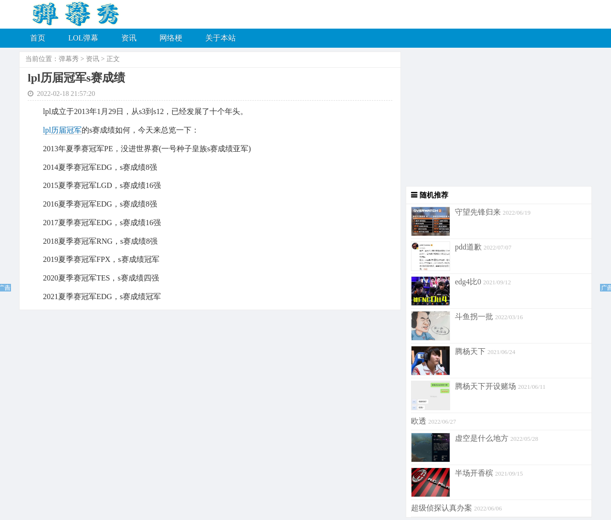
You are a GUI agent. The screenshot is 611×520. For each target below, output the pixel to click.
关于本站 (220, 38)
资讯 (129, 38)
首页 (37, 38)
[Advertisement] (496, 119)
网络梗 (170, 38)
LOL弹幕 (83, 38)
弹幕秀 (69, 58)
